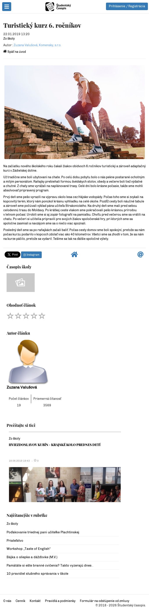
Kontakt (35, 601)
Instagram (31, 254)
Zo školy (9, 38)
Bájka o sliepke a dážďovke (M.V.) (32, 557)
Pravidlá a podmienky (60, 601)
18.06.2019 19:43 (19, 460)
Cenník (20, 601)
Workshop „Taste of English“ (28, 549)
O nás (7, 601)
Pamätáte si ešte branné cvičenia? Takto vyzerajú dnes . (50, 565)
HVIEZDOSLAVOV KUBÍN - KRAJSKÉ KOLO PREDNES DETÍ (55, 444)
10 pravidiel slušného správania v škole (37, 574)
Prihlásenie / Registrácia (127, 6)
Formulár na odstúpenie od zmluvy (104, 601)
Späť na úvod (14, 52)
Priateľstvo (15, 541)
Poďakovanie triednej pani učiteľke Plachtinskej (43, 532)
